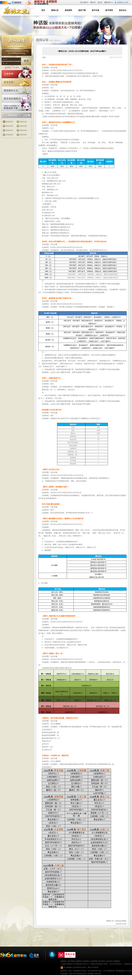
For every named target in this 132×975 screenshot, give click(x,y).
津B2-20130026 (92, 967)
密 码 (5, 63)
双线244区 (23, 122)
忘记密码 (16, 67)
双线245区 (9, 122)
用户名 (5, 59)
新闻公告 (55, 10)
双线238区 (23, 135)
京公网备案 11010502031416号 (75, 967)
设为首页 (109, 961)
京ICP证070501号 (115, 964)
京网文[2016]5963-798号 (99, 964)
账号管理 (109, 10)
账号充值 (95, 10)
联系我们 (86, 961)
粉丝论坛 (122, 10)
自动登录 (8, 67)
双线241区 (9, 130)
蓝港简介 (64, 961)
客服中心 (110, 2)
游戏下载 (82, 10)
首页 (43, 10)
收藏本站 (117, 961)
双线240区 (23, 130)
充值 (100, 2)
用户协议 (102, 961)
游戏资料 (68, 10)
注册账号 (85, 2)
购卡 (94, 2)
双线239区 (9, 135)
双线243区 (9, 126)
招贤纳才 (79, 961)
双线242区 (23, 126)
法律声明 (94, 961)
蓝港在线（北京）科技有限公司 (72, 971)
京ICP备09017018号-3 (81, 964)
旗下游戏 (71, 961)
